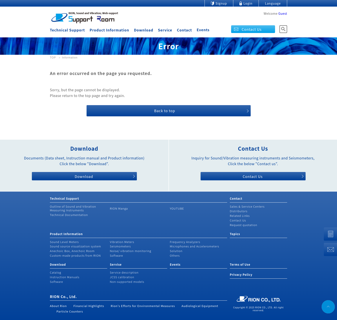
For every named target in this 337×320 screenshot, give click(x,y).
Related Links (240, 216)
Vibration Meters (122, 242)
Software (116, 255)
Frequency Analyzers (185, 242)
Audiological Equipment (199, 306)
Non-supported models (127, 282)
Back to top (164, 110)
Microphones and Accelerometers (194, 246)
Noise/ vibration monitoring (130, 251)
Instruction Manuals (64, 277)
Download (143, 30)
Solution (176, 251)
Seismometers (120, 246)
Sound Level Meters (64, 242)
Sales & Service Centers (247, 206)
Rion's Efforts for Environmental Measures (143, 306)
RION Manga (119, 208)
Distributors (238, 211)
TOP (53, 57)
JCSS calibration (122, 277)
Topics (235, 234)
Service (165, 30)
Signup (221, 3)
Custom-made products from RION (75, 255)
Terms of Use (240, 264)
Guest (282, 13)
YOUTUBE (177, 208)
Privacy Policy (241, 274)
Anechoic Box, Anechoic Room (72, 251)
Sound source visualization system (75, 246)
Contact (184, 30)
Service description (124, 272)
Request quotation (243, 225)
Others (175, 255)
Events (203, 29)
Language (273, 3)
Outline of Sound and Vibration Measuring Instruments (73, 208)
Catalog (55, 272)
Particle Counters (69, 311)
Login (247, 3)
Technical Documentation (69, 215)
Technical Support (67, 30)
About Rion (58, 306)
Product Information (109, 30)
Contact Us (252, 29)
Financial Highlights (88, 306)
